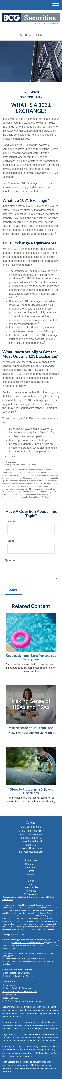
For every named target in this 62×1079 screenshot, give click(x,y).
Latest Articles (31, 887)
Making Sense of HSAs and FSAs (31, 728)
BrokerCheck (7, 900)
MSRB (43, 961)
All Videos (31, 890)
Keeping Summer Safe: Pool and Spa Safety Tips (31, 657)
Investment (31, 867)
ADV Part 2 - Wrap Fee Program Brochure (22, 1001)
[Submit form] (13, 590)
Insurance (31, 874)
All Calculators (31, 894)
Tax (31, 877)
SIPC (52, 961)
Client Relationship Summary (16, 973)
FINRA (37, 961)
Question (10, 560)
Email (11, 540)
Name (11, 521)
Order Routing (9, 985)
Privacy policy (9, 994)
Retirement (31, 864)
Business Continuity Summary (16, 988)
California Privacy (10, 998)
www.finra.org (8, 964)
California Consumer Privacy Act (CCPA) (28, 943)
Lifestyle (31, 884)
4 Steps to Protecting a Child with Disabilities (31, 791)
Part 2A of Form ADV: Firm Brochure (19, 991)
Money (30, 880)
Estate (31, 871)
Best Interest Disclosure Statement (19, 976)
